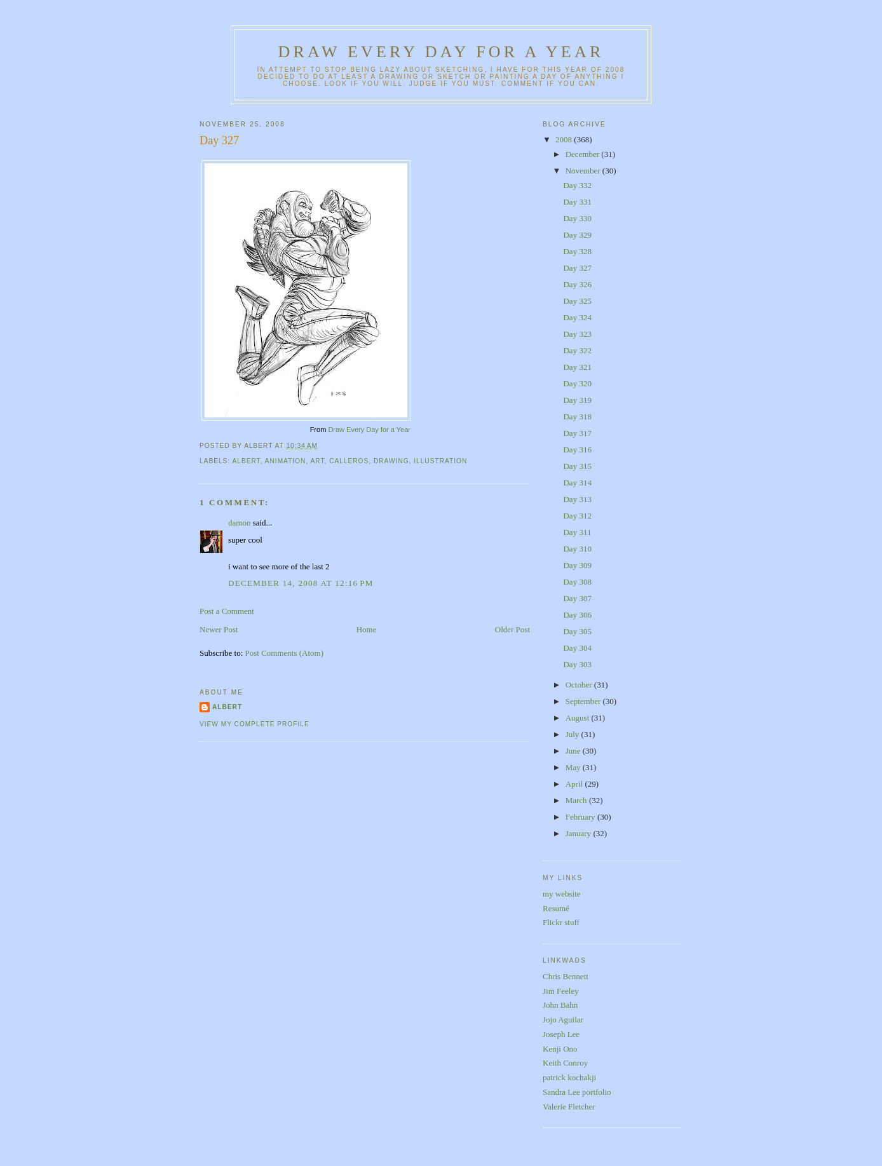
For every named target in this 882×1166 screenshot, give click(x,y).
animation (285, 461)
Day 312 (577, 515)
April (575, 784)
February (581, 817)
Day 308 (577, 581)
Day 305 (577, 631)
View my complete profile (254, 724)
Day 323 (577, 334)
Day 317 (577, 433)
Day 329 (577, 235)
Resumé (556, 908)
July (573, 734)
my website (562, 893)
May (574, 767)
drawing (391, 461)
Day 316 (577, 449)
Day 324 (577, 317)
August (579, 717)
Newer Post (219, 629)
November (584, 170)
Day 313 (577, 499)
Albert (227, 706)
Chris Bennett (565, 976)
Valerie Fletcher (569, 1106)
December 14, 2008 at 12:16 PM (301, 583)
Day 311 (577, 532)
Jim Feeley (561, 991)
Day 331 (577, 202)
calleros (349, 461)
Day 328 (577, 251)
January (580, 833)
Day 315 (577, 466)
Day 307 (577, 598)
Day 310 (577, 548)
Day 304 (577, 648)
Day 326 (577, 284)
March (577, 800)
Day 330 (577, 218)
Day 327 (219, 140)
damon (239, 522)
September (584, 701)
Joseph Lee (561, 1034)
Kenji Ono (560, 1049)
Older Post (512, 629)
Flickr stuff (561, 922)
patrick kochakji (569, 1077)
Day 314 (577, 482)
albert (246, 461)
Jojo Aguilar (563, 1019)
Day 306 (577, 615)
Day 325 (577, 301)
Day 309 (577, 565)
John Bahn (560, 1005)
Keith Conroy (565, 1063)
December (584, 154)
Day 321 (577, 367)
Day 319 (577, 400)
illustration (440, 461)
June (574, 751)
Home (366, 629)
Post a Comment (227, 611)
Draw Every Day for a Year (441, 52)
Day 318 (577, 416)
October (580, 684)
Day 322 (577, 350)
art (317, 461)
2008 (564, 139)
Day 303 (577, 664)
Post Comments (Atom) (284, 653)
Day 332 (577, 185)
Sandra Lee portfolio (577, 1092)
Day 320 (577, 383)
